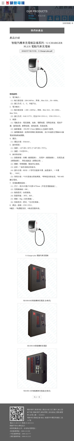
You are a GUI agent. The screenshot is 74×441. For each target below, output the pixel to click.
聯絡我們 (36, 416)
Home (31, 16)
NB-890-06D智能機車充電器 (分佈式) (37, 300)
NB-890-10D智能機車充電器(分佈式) (37, 391)
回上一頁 (37, 397)
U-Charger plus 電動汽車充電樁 (37, 255)
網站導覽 (44, 416)
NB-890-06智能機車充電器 (37, 346)
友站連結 (52, 416)
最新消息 (38, 414)
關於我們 (30, 414)
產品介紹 (46, 414)
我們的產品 (37, 30)
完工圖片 (53, 414)
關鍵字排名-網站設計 (17, 430)
